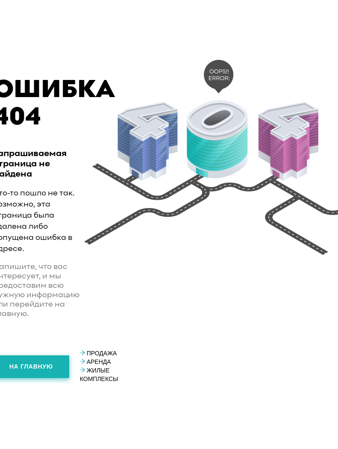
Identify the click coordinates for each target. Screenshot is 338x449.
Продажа (98, 353)
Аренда (95, 361)
